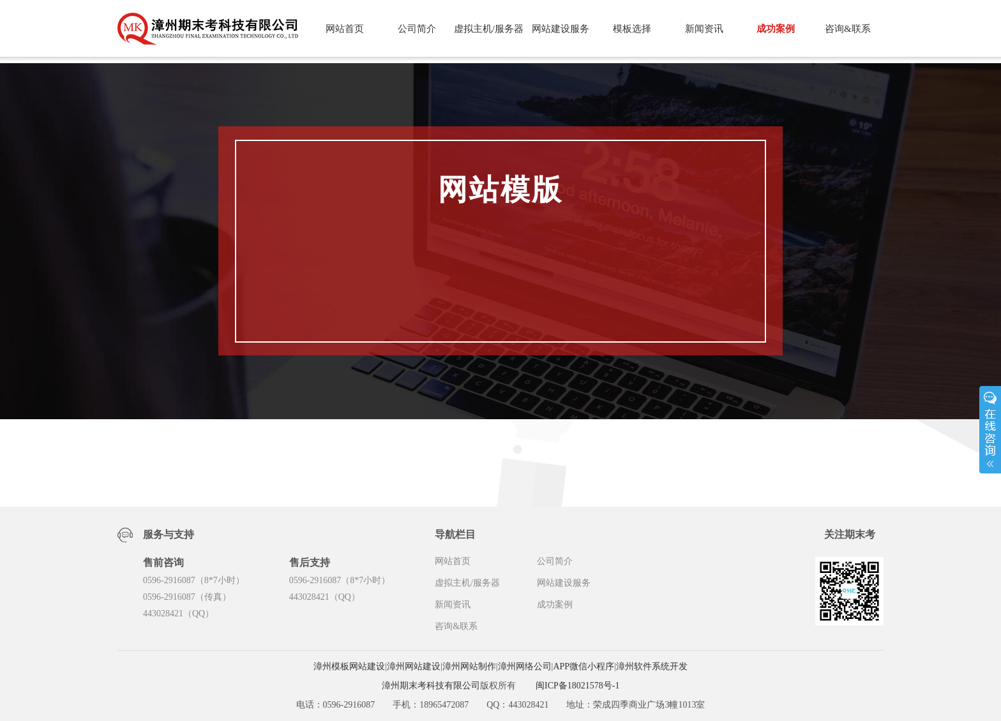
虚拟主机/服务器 (488, 29)
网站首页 (345, 29)
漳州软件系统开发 (652, 666)
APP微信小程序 (583, 666)
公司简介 (417, 29)
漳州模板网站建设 (349, 666)
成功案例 (775, 29)
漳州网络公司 (525, 666)
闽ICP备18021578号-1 (577, 685)
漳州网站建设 (413, 666)
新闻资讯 (704, 29)
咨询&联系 (848, 29)
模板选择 (632, 29)
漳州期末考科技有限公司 (431, 685)
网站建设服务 (560, 29)
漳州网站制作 (469, 666)
